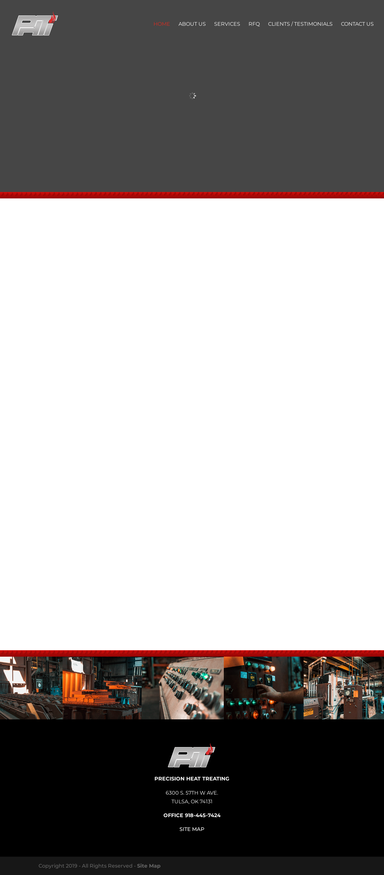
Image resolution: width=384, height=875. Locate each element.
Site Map (192, 829)
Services (227, 24)
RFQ (254, 24)
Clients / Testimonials (300, 24)
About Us (192, 24)
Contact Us (357, 24)
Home (161, 24)
